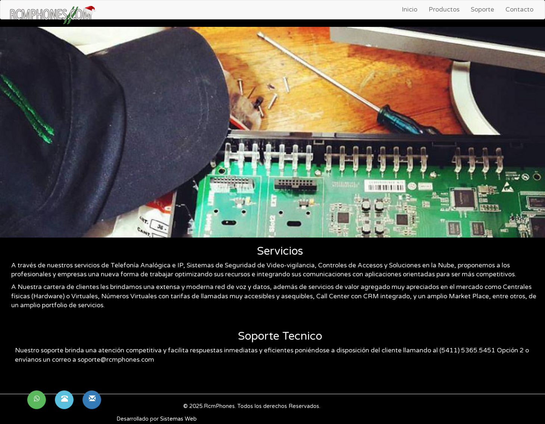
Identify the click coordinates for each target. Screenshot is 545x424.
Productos (444, 9)
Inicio (409, 9)
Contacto (519, 9)
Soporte (482, 9)
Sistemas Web (178, 419)
